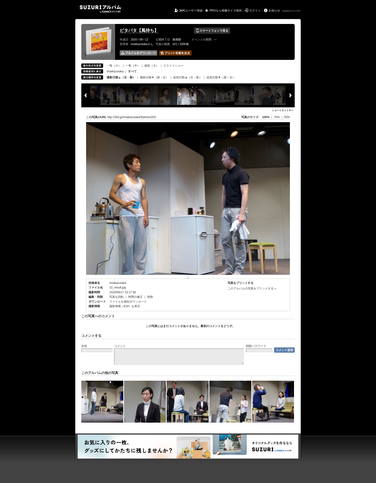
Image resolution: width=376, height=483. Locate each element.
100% (265, 117)
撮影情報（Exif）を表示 (124, 306)
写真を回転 (116, 297)
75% (277, 117)
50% (287, 117)
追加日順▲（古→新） (187, 77)
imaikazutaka (115, 71)
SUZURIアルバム (100, 9)
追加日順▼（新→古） (220, 77)
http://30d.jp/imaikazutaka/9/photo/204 (131, 117)
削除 (150, 297)
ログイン (255, 10)
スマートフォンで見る (212, 31)
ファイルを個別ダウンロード (128, 301)
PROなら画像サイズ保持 (226, 10)
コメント (120, 346)
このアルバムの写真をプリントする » (252, 288)
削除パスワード (256, 346)
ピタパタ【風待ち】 (139, 30)
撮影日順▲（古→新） (121, 77)
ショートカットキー (283, 110)
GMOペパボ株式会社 (291, 11)
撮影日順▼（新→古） (154, 77)
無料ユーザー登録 (190, 10)
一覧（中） (133, 65)
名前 (84, 346)
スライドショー (173, 65)
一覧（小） (114, 65)
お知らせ (274, 10)
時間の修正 (135, 297)
